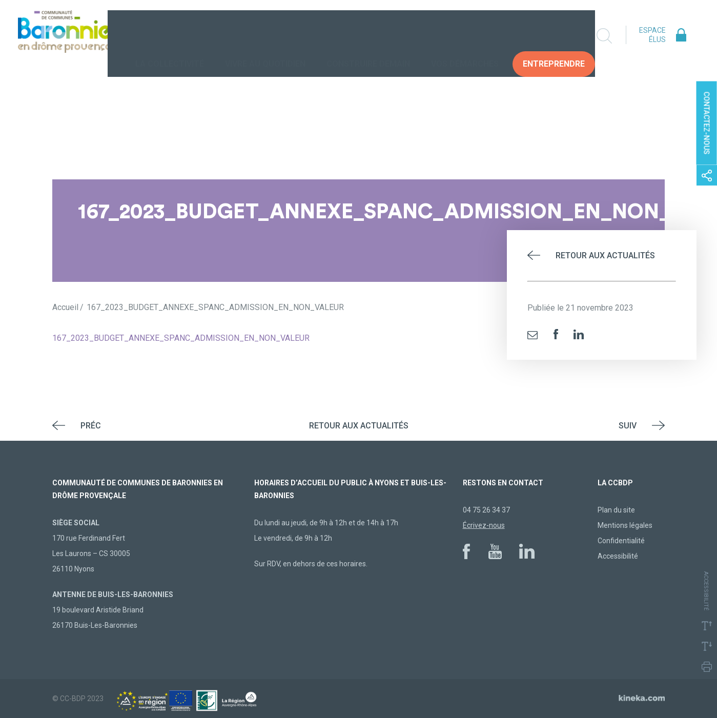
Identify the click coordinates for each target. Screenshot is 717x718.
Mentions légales (625, 525)
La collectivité (171, 35)
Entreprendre (555, 35)
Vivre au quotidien (267, 35)
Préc (90, 425)
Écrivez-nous (484, 525)
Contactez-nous (707, 122)
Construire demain (370, 35)
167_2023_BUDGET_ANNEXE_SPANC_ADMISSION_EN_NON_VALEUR (181, 338)
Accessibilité (618, 556)
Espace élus (652, 35)
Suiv (628, 425)
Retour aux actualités (605, 255)
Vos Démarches (466, 35)
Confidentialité (621, 541)
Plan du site (616, 510)
